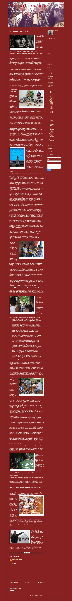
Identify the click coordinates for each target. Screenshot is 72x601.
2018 (49, 73)
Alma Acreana (50, 64)
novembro (51, 78)
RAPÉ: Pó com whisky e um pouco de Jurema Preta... (51, 91)
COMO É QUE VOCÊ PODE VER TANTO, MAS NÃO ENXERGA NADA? (51, 97)
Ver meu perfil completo (51, 38)
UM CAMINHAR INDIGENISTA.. (51, 125)
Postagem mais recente (14, 582)
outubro (50, 80)
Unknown (13, 559)
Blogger (41, 595)
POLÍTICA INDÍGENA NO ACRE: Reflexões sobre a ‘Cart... (51, 103)
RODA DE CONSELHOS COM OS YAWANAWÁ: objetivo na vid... (51, 141)
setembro (51, 82)
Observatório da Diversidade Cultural (51, 61)
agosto (50, 83)
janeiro (50, 149)
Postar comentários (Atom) (16, 584)
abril (50, 145)
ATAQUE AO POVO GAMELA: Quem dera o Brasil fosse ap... (51, 135)
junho (50, 86)
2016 (49, 151)
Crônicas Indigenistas (27, 6)
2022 (49, 70)
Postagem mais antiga (40, 582)
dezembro (51, 76)
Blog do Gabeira (51, 63)
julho (50, 85)
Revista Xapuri (50, 55)
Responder (14, 563)
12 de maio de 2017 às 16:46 (20, 559)
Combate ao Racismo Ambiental (50, 58)
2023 (49, 69)
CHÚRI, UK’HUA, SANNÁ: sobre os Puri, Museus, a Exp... (51, 113)
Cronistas (56, 30)
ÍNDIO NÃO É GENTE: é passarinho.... (51, 108)
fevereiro (51, 148)
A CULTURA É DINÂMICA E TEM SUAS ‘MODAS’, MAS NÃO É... (51, 120)
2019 (49, 72)
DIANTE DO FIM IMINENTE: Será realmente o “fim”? (51, 130)
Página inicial (27, 582)
